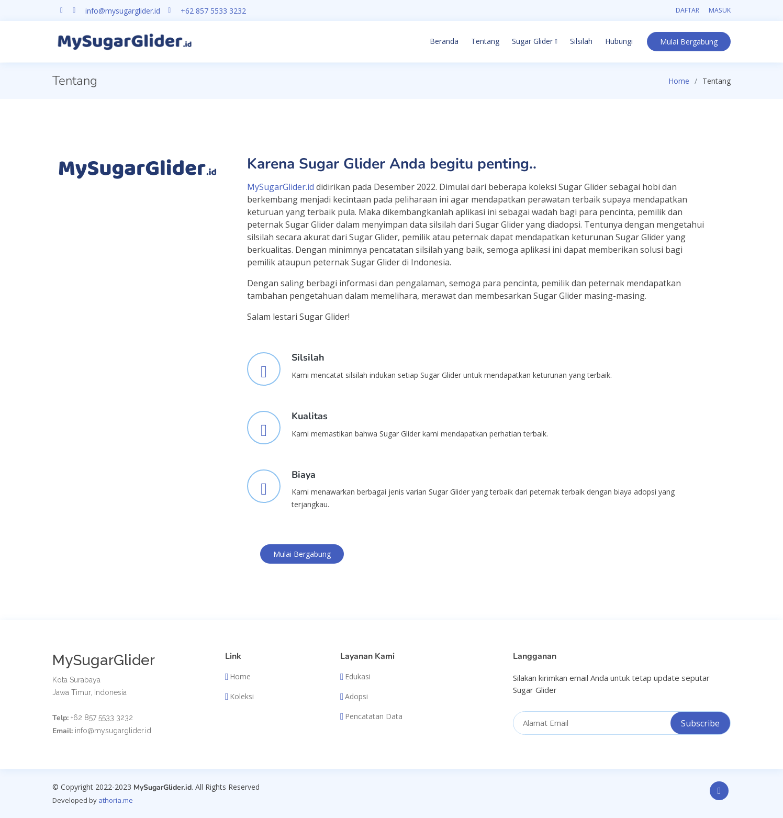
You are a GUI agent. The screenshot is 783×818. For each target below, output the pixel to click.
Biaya (304, 474)
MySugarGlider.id (280, 187)
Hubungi (619, 41)
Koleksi (242, 696)
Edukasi (358, 676)
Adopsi (356, 696)
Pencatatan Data (373, 716)
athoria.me (115, 800)
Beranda (444, 41)
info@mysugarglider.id (122, 10)
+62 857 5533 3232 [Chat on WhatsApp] (213, 10)
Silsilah (581, 41)
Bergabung (689, 42)
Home (678, 81)
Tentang (485, 41)
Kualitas (310, 416)
